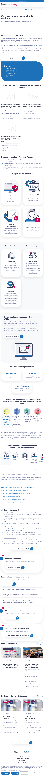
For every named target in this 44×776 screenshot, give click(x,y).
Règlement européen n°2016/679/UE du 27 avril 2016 (16, 541)
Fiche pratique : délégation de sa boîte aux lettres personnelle (15, 493)
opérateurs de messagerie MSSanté (27, 45)
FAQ (7, 76)
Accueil (3, 9)
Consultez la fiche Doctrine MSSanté (20, 549)
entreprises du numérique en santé (24, 167)
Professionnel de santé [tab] (6, 456)
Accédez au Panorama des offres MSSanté (10, 496)
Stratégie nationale (10, 9)
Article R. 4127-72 (7, 528)
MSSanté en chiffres (10, 73)
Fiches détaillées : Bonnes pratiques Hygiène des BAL (13, 499)
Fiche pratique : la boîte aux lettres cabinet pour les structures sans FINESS (17, 487)
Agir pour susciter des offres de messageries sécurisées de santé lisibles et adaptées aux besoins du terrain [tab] (16, 417)
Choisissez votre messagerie (12, 336)
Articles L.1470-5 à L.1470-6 (10, 538)
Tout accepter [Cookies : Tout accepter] (5, 773)
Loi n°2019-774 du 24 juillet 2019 (11, 523)
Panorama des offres (10, 71)
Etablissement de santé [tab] (25, 457)
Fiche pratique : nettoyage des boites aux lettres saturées (13, 490)
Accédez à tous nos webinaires (21, 742)
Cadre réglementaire (10, 75)
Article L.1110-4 (7, 512)
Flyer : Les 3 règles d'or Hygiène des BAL (10, 502)
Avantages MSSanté (10, 68)
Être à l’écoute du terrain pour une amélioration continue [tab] (37, 415)
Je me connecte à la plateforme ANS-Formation (18, 635)
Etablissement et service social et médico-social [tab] (34, 457)
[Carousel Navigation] (39, 643)
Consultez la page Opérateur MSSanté (12, 58)
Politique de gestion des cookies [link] (37, 773)
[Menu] (22, 1)
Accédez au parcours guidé (13, 567)
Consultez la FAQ (7, 584)
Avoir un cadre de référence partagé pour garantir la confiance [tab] (27, 416)
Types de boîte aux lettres (11, 70)
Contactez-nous (10, 618)
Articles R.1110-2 (7, 518)
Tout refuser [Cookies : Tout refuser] (15, 773)
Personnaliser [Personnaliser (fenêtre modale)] (25, 773)
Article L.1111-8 (7, 534)
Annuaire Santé (7, 160)
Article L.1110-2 (7, 532)
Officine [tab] (15, 456)
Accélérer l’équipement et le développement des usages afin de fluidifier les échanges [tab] (6, 416)
